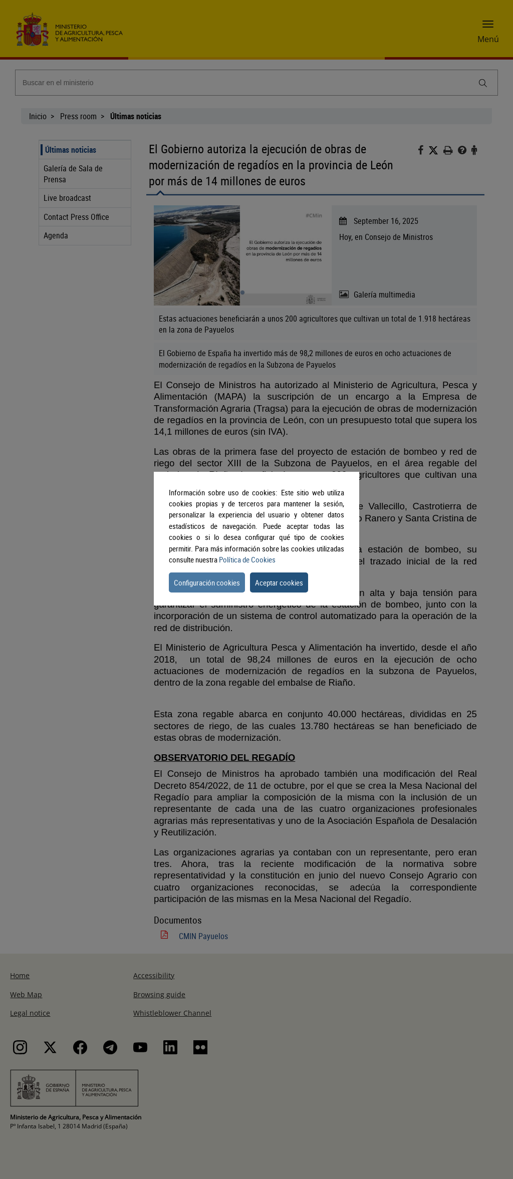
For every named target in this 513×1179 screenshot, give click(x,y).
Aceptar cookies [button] (279, 582)
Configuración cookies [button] (207, 582)
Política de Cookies (247, 559)
